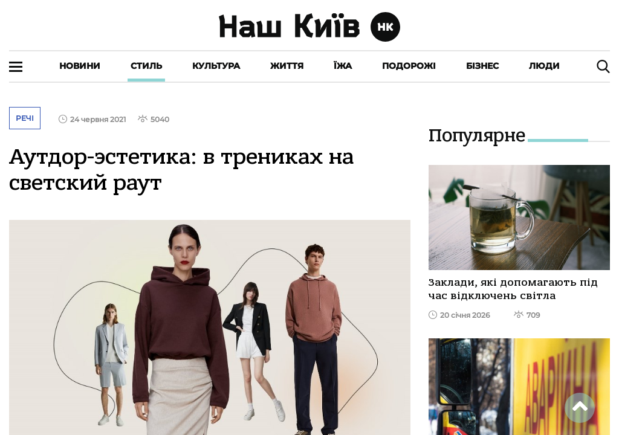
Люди (544, 65)
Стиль (146, 65)
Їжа (343, 65)
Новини (79, 65)
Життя (286, 65)
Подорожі (409, 65)
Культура (216, 65)
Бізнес (482, 65)
